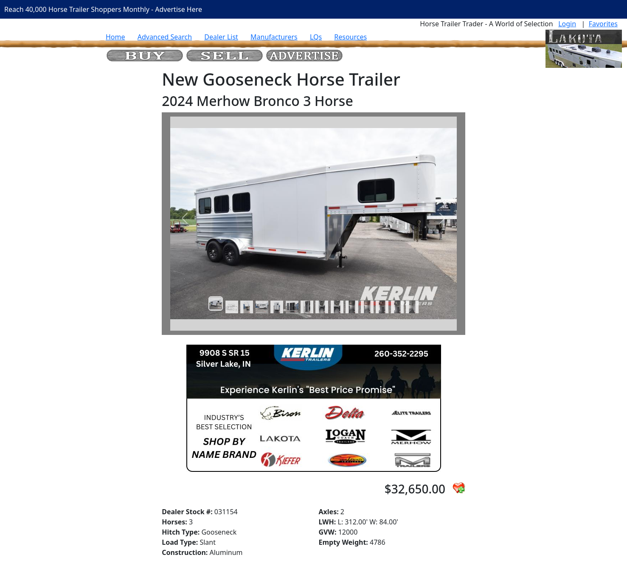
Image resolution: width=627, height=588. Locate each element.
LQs (316, 37)
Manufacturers (274, 37)
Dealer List (221, 37)
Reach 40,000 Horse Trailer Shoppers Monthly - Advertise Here (103, 9)
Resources (350, 37)
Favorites (603, 23)
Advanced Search (165, 37)
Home (115, 37)
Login (567, 23)
